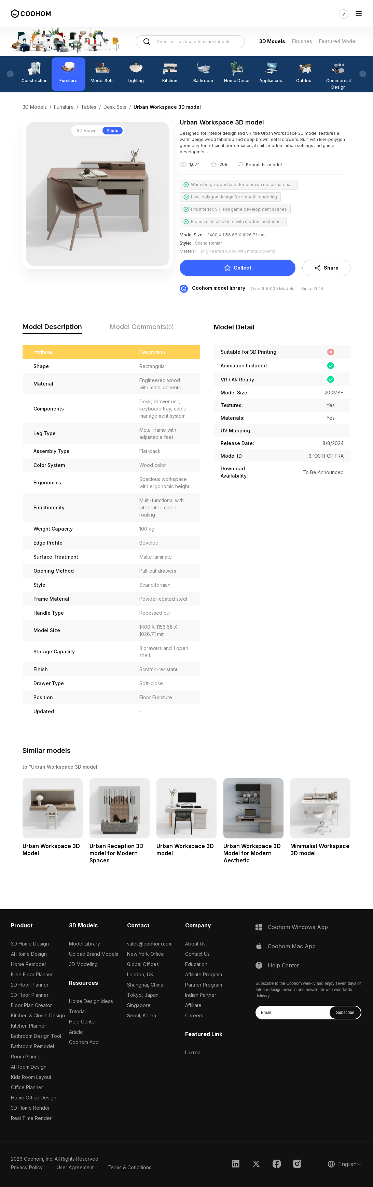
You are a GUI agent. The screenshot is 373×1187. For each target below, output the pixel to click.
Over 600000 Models (272, 288)
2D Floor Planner (30, 985)
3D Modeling (83, 964)
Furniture (64, 107)
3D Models (272, 41)
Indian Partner (200, 995)
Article (76, 1032)
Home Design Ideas (91, 1001)
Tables (88, 107)
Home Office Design (33, 1097)
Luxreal (193, 1052)
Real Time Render (31, 1118)
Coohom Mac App (292, 946)
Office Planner (27, 1087)
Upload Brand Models (93, 954)
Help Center (82, 1022)
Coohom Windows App (298, 927)
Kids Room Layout (31, 1077)
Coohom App (84, 1042)
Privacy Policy (27, 1167)
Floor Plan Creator (31, 1005)
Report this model (264, 164)
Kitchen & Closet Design (38, 1015)
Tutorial (77, 1011)
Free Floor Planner (32, 974)
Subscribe (345, 1012)
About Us (195, 944)
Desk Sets (114, 107)
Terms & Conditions (129, 1167)
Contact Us (197, 954)
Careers (194, 1015)
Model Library (84, 944)
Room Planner (26, 1056)
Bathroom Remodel (32, 1046)
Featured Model (338, 41)
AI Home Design (29, 954)
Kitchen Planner (28, 1026)
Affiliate (193, 1005)
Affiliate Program (203, 974)
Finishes (302, 41)
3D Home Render (30, 1108)
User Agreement (75, 1167)
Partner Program (203, 985)
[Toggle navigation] (358, 14)
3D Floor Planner (30, 995)
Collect (237, 267)
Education (196, 964)
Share (326, 267)
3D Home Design (30, 944)
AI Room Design (28, 1067)
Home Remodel (28, 964)
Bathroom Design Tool (36, 1036)
